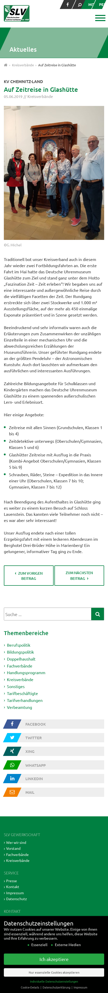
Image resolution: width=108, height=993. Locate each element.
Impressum (15, 892)
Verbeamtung (19, 707)
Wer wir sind (16, 842)
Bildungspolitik (20, 651)
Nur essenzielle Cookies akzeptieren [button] (54, 979)
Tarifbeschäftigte (22, 693)
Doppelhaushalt (21, 658)
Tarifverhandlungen (25, 700)
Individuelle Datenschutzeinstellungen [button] (54, 988)
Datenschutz (16, 898)
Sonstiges (16, 686)
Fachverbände (19, 665)
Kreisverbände (40, 96)
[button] (99, 18)
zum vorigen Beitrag (30, 576)
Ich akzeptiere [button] (54, 966)
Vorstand (13, 848)
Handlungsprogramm (26, 672)
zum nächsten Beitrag (79, 575)
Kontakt (12, 886)
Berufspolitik (18, 644)
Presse (11, 880)
